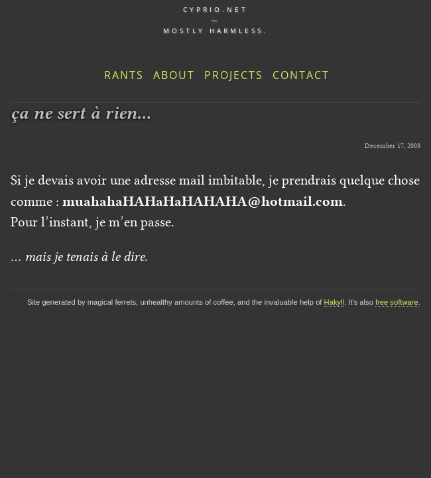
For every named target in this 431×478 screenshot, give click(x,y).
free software (396, 302)
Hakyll (334, 302)
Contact (301, 75)
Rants (124, 75)
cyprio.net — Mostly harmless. (215, 20)
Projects (233, 75)
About (174, 75)
